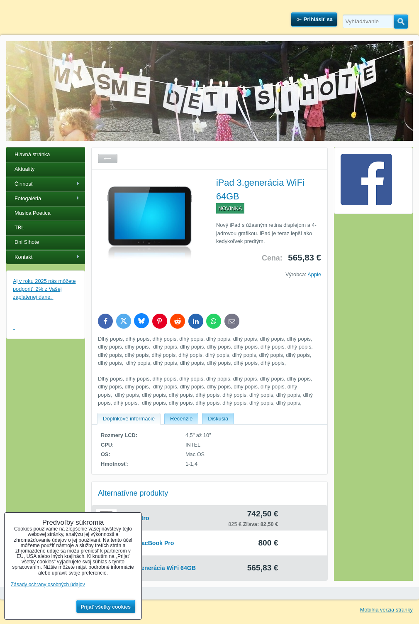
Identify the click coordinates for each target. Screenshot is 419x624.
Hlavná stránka (32, 154)
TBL (19, 227)
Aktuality (24, 169)
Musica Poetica (33, 213)
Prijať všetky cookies (106, 607)
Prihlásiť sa (318, 19)
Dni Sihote (27, 242)
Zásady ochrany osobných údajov (48, 584)
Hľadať (401, 22)
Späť (107, 158)
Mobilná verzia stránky (386, 610)
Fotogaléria (28, 198)
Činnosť (24, 184)
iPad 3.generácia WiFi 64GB (157, 568)
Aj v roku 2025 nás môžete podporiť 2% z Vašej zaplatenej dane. (44, 289)
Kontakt (23, 257)
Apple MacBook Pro (146, 543)
